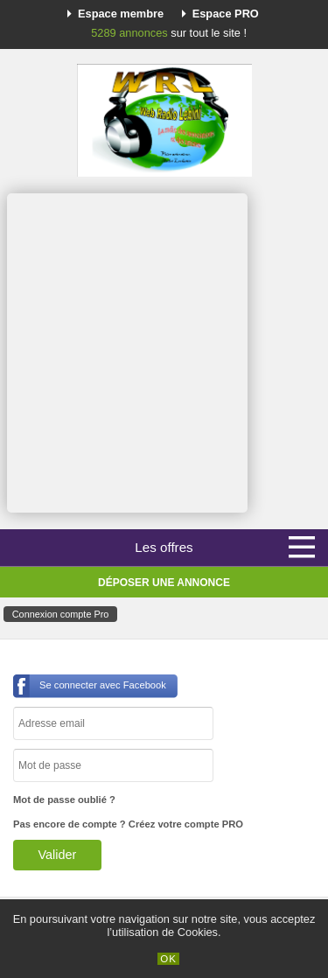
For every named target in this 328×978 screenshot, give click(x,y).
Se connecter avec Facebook (102, 685)
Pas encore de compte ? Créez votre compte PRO (128, 824)
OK (168, 959)
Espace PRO (225, 13)
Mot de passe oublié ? (64, 799)
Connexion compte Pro (60, 614)
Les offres (163, 547)
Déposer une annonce (164, 582)
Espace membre (121, 13)
